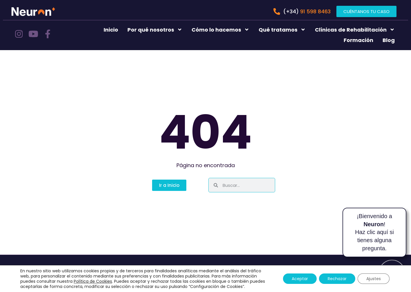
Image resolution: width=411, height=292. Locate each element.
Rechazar (337, 279)
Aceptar (300, 279)
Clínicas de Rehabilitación (355, 29)
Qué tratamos (282, 29)
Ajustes (373, 279)
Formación (358, 40)
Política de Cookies (93, 281)
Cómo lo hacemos (220, 29)
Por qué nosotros (154, 29)
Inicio (111, 29)
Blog (389, 40)
